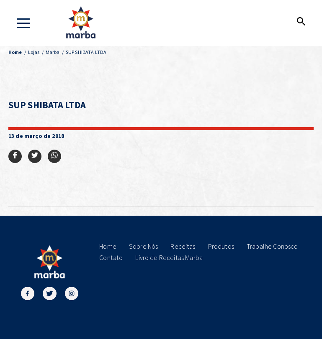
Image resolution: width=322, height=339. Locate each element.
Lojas (34, 52)
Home (107, 246)
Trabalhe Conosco (272, 246)
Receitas (182, 246)
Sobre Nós (143, 246)
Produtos (221, 246)
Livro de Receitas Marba (169, 257)
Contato (111, 257)
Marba (53, 52)
